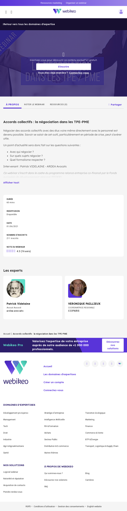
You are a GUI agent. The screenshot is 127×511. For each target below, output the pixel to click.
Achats (47, 433)
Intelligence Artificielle (54, 419)
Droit (5, 433)
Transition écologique (95, 413)
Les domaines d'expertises (59, 374)
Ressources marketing (51, 3)
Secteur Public (50, 439)
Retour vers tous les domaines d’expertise (29, 24)
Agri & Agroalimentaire (13, 446)
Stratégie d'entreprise (54, 413)
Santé (6, 453)
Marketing (89, 419)
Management (9, 419)
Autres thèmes (51, 453)
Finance (89, 426)
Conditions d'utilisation (44, 506)
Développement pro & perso (15, 413)
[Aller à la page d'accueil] (66, 12)
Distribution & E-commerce (56, 446)
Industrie (7, 439)
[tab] (12, 104)
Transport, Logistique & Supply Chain (101, 446)
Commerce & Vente (94, 433)
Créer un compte (53, 382)
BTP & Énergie (91, 439)
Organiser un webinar (76, 3)
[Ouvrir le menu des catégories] (6, 12)
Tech (5, 426)
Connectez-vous (53, 390)
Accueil (6, 334)
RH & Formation (51, 426)
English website (94, 506)
